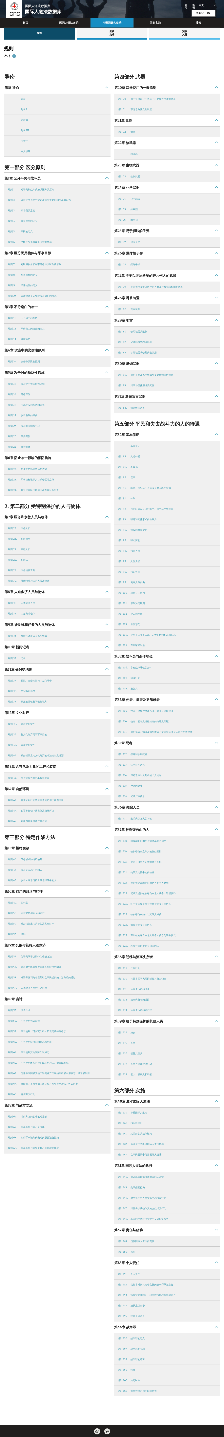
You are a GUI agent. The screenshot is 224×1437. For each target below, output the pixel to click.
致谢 (194, 6)
